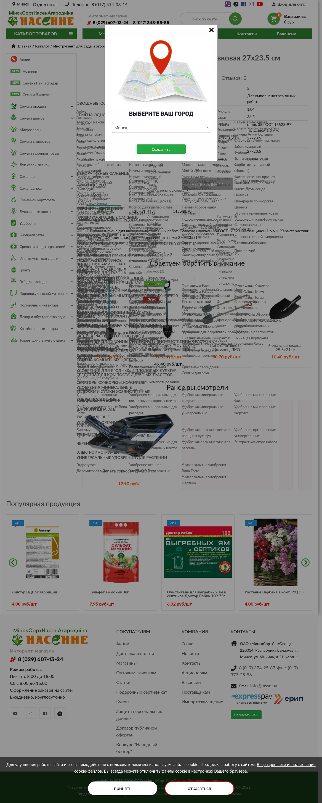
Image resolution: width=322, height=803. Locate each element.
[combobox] (161, 127)
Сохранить (160, 149)
